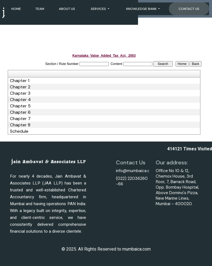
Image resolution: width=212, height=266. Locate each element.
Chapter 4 (20, 99)
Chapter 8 (20, 125)
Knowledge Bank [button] (141, 9)
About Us (67, 9)
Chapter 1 (19, 80)
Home (16, 9)
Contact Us (189, 9)
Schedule (19, 131)
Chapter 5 (20, 106)
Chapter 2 (20, 87)
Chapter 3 (20, 93)
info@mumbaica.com (136, 170)
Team (39, 9)
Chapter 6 (20, 112)
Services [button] (99, 9)
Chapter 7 (20, 118)
